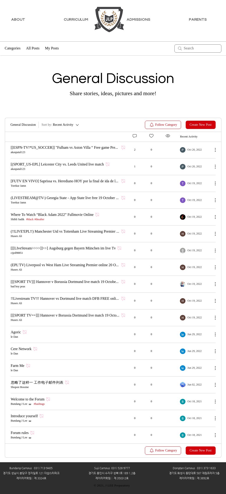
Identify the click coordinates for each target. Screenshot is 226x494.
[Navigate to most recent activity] (195, 150)
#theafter (39, 219)
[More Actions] (213, 150)
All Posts (32, 48)
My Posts (52, 48)
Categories (13, 48)
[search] (197, 48)
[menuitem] (163, 125)
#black (30, 219)
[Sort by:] (60, 125)
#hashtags (39, 404)
